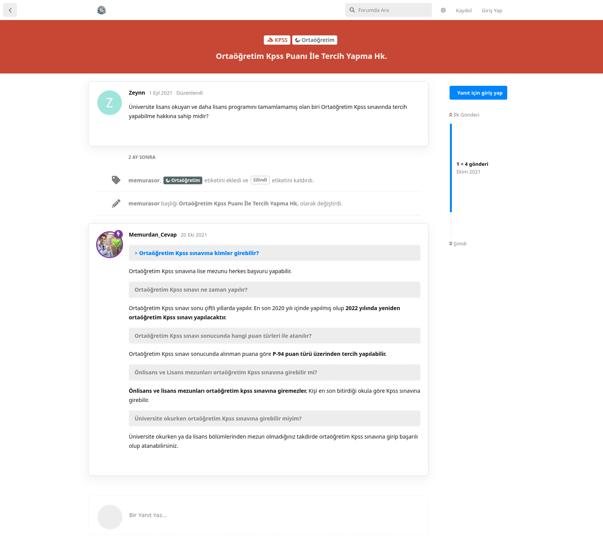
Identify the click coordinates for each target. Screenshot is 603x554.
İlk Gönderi (464, 114)
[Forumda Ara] (388, 10)
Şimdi (457, 243)
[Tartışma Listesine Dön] (10, 10)
